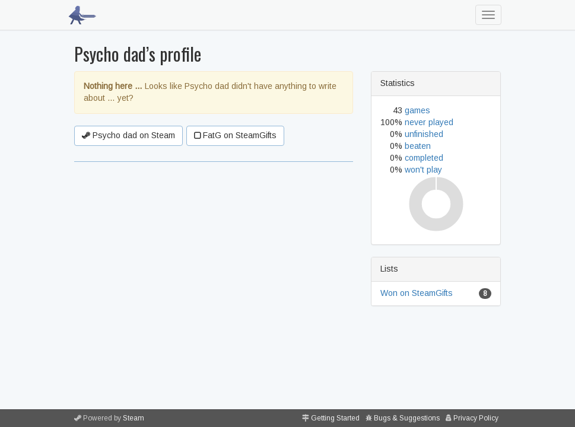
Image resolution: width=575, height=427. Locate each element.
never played (429, 122)
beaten (418, 146)
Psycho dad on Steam (128, 135)
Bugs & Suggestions (407, 418)
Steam (133, 418)
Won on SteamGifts (416, 293)
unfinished (424, 134)
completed (424, 157)
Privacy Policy (475, 418)
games (417, 110)
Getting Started (335, 418)
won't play (423, 169)
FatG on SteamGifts (235, 135)
